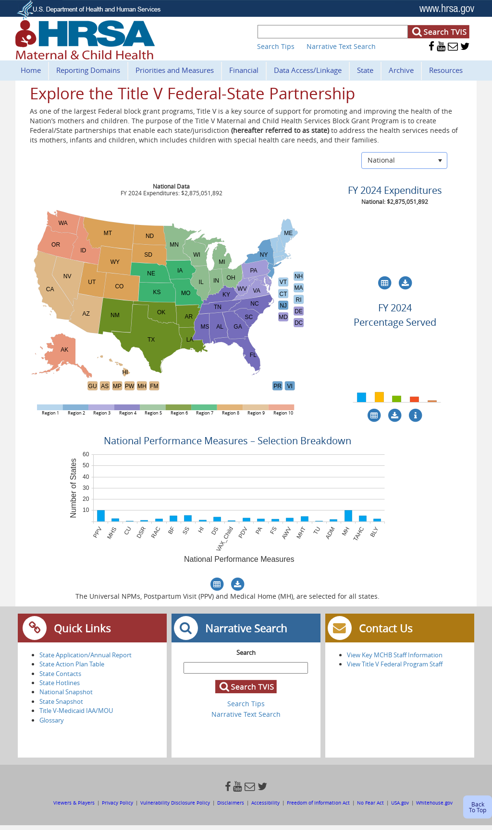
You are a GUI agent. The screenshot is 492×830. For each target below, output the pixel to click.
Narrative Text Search (341, 46)
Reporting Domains (88, 70)
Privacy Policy (117, 802)
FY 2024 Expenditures (395, 190)
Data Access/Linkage (308, 70)
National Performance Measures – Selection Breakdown (227, 440)
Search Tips (276, 46)
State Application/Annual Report (85, 655)
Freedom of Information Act (319, 802)
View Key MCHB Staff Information (395, 655)
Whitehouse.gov (434, 802)
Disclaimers (230, 802)
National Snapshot (66, 692)
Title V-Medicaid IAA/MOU (76, 710)
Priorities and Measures (174, 70)
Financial (243, 70)
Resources (446, 70)
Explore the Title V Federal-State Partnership (192, 93)
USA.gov (400, 802)
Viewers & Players (74, 802)
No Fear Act (370, 802)
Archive (401, 70)
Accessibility (265, 802)
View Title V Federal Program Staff (395, 664)
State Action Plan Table (71, 664)
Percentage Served (395, 322)
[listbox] (404, 160)
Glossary (51, 720)
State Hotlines (59, 682)
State (365, 70)
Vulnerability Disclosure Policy (175, 802)
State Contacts (60, 673)
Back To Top (477, 807)
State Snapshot (61, 701)
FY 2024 (395, 307)
